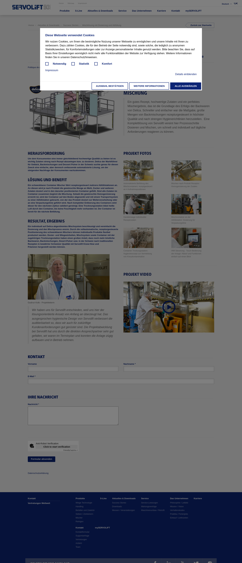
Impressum (51, 70)
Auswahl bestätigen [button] (110, 86)
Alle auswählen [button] (186, 86)
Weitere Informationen (149, 86)
